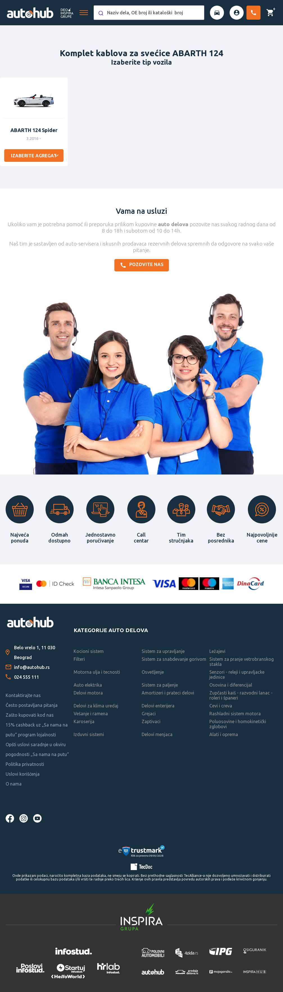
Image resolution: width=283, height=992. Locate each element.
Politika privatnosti (25, 764)
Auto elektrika (88, 684)
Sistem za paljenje (160, 684)
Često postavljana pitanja (32, 705)
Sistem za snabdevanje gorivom (174, 659)
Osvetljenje (153, 672)
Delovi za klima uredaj (96, 705)
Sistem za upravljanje (163, 651)
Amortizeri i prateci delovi (168, 692)
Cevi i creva (220, 705)
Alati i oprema (223, 734)
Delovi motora (88, 692)
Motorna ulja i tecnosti (97, 672)
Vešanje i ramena (91, 713)
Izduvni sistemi (89, 734)
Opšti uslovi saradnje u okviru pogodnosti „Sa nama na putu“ (37, 749)
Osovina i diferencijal (230, 684)
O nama (14, 783)
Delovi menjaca (157, 734)
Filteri (79, 659)
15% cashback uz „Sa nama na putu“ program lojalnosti (37, 729)
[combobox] (149, 12)
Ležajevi (217, 651)
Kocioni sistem (89, 651)
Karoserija (84, 721)
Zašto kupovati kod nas (30, 715)
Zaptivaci (151, 721)
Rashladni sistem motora (235, 713)
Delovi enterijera (158, 705)
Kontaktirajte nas (23, 695)
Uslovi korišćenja (23, 774)
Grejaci (149, 713)
